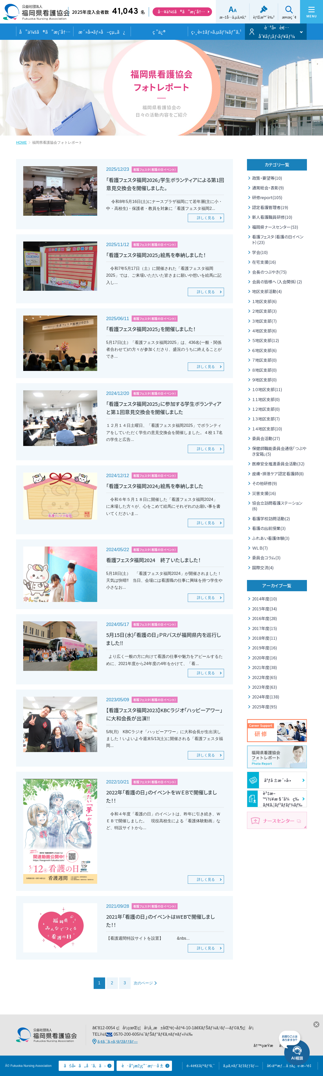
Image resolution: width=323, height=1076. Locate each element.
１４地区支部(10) (267, 429)
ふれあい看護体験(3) (271, 538)
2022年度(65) (264, 677)
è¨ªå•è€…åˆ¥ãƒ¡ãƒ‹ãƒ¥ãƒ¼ (276, 31)
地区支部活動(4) (267, 291)
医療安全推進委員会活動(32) (278, 464)
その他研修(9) (264, 483)
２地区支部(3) (264, 311)
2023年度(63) (264, 687)
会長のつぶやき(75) (269, 272)
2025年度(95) (264, 707)
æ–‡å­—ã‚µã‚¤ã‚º (232, 17)
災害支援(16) (264, 493)
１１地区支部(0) (266, 399)
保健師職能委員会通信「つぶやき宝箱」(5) (279, 451)
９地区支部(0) (264, 380)
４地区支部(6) (264, 331)
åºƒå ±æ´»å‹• (269, 780)
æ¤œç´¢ (289, 17)
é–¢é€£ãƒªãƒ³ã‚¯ (201, 1066)
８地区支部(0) (264, 370)
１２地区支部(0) (266, 409)
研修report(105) (267, 197)
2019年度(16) (264, 648)
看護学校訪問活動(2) (271, 518)
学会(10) (260, 252)
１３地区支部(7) (266, 419)
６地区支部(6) (264, 350)
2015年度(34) (264, 609)
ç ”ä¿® (159, 31)
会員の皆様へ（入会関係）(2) (277, 282)
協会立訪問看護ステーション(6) (277, 506)
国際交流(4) (263, 567)
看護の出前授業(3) (269, 528)
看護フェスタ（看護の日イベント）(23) (277, 239)
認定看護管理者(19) (270, 207)
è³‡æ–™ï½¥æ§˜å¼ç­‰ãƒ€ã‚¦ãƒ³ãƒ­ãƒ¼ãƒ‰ (274, 798)
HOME (21, 142)
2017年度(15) (264, 628)
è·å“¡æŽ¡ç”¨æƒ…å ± (143, 1065)
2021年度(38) (264, 667)
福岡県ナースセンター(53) (275, 227)
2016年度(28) (264, 618)
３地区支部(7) (264, 321)
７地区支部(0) (264, 360)
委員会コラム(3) (266, 557)
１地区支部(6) (264, 301)
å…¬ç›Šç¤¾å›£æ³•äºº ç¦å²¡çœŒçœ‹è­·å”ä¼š (36, 13)
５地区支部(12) (265, 340)
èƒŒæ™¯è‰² (264, 17)
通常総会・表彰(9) (268, 188)
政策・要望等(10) (267, 178)
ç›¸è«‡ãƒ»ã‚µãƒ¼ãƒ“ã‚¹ (216, 31)
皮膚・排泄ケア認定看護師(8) (278, 473)
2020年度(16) (264, 658)
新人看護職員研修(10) (272, 217)
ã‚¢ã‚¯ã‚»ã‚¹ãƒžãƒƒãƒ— (117, 1041)
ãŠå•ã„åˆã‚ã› (85, 1065)
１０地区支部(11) (267, 389)
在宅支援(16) (264, 262)
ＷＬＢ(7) (260, 548)
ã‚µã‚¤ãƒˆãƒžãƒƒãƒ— (240, 1066)
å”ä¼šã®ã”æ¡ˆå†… (44, 31)
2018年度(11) (264, 638)
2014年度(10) (264, 599)
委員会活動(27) (266, 438)
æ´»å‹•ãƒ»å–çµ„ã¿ (101, 31)
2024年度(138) (265, 697)
